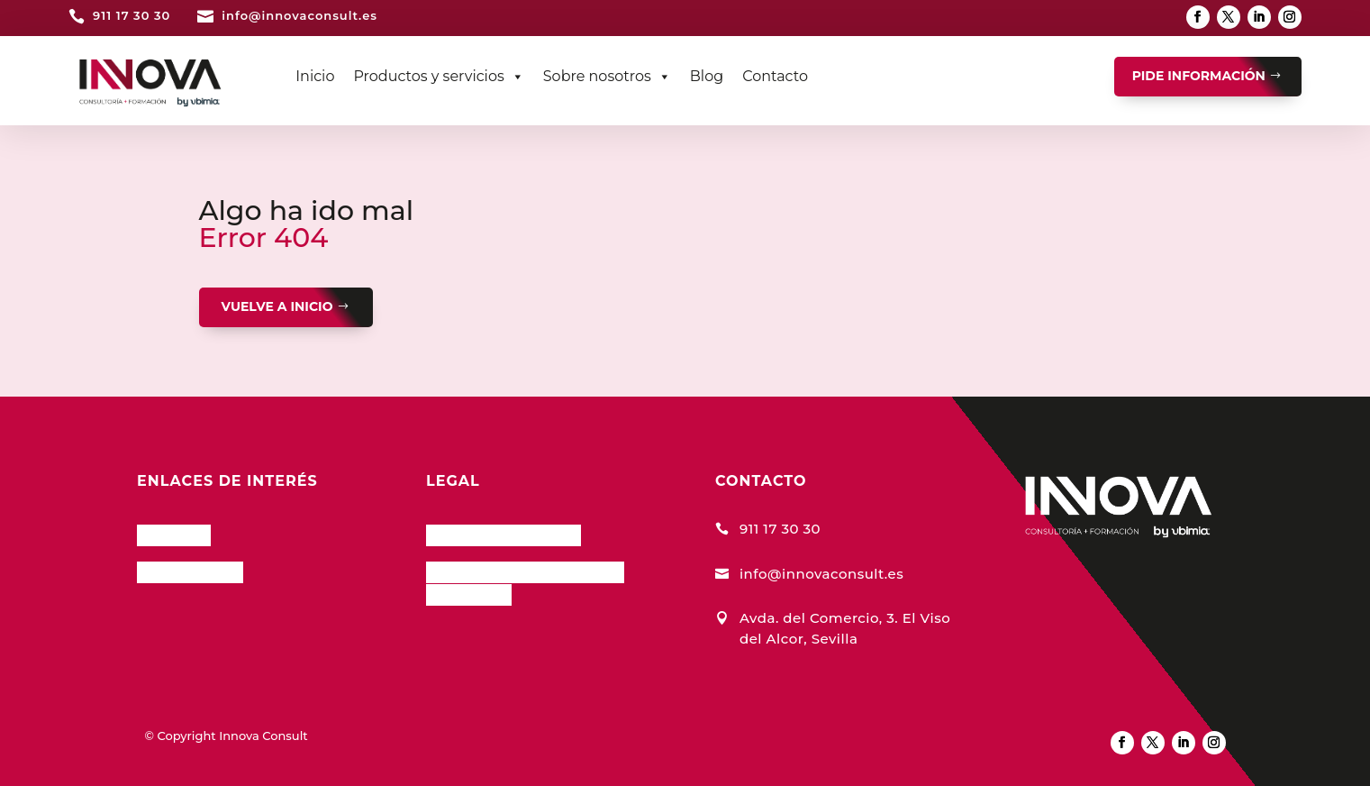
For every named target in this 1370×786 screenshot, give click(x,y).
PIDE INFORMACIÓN (1199, 76)
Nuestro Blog (190, 570)
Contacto (775, 76)
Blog (706, 76)
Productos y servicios (438, 77)
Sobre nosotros (607, 77)
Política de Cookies (503, 533)
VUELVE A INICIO (277, 306)
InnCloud (174, 533)
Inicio (314, 76)
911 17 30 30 (131, 15)
